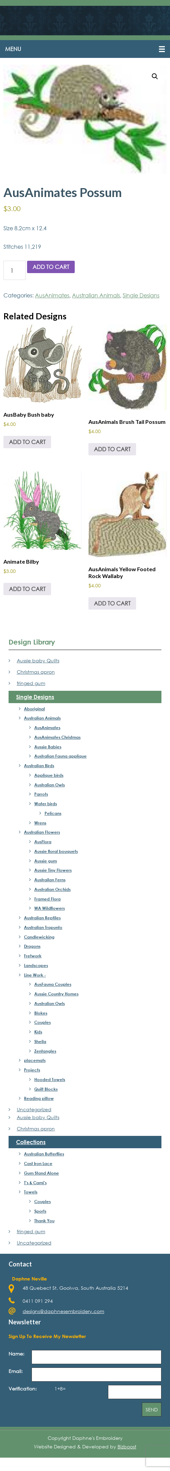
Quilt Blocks (46, 1089)
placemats (35, 1060)
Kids (38, 1031)
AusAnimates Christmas (57, 737)
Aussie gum (45, 860)
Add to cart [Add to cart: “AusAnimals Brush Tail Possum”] (112, 449)
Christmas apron (36, 672)
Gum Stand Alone (41, 1173)
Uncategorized (34, 1109)
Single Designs (141, 295)
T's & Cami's (35, 1182)
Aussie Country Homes (56, 993)
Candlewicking (39, 937)
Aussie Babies (47, 746)
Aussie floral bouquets (56, 851)
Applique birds (48, 775)
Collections (31, 1142)
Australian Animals (96, 295)
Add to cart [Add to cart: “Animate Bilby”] (27, 588)
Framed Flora (47, 899)
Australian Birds (39, 765)
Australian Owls (49, 784)
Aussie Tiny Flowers (53, 870)
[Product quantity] (14, 270)
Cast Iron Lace (38, 1163)
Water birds (45, 803)
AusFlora (42, 841)
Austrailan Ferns (49, 879)
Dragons (32, 946)
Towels (30, 1191)
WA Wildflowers (49, 908)
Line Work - (35, 975)
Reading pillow (39, 1098)
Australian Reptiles (42, 917)
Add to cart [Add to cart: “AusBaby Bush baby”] (27, 441)
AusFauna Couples (52, 984)
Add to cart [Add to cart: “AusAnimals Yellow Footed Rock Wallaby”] (112, 603)
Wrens (40, 822)
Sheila (40, 1041)
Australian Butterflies (44, 1153)
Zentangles (45, 1051)
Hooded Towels (49, 1079)
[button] (85, 49)
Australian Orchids (52, 889)
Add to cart (51, 266)
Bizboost (127, 1446)
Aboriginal (34, 708)
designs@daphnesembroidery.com (63, 1311)
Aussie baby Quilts (38, 660)
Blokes (40, 1013)
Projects (32, 1069)
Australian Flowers (42, 832)
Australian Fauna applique (60, 756)
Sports (40, 1211)
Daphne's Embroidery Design (85, 21)
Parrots (41, 794)
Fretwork (32, 955)
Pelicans (53, 813)
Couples (42, 1022)
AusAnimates (52, 295)
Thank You (44, 1220)
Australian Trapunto (43, 927)
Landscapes (36, 965)
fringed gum (31, 683)
